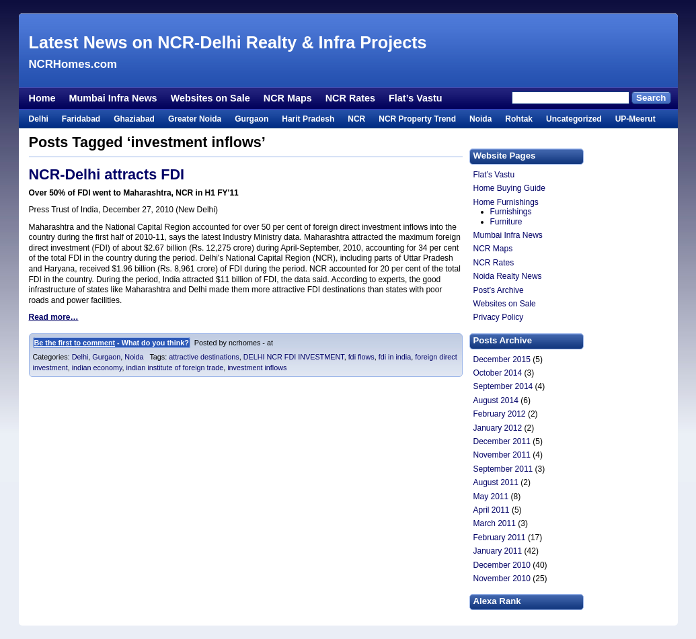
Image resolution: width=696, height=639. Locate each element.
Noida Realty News (507, 276)
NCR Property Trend (417, 119)
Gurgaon (251, 119)
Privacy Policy (498, 317)
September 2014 (503, 386)
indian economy (97, 368)
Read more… (54, 317)
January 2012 (498, 428)
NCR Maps (288, 98)
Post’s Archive (498, 290)
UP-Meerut (635, 119)
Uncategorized (574, 119)
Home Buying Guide (509, 188)
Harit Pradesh (308, 119)
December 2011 (502, 441)
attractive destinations (204, 357)
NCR (356, 119)
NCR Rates (350, 98)
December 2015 (502, 359)
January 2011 (498, 551)
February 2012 (499, 414)
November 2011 (502, 455)
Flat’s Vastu (415, 98)
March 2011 (494, 523)
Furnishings (511, 211)
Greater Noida (194, 119)
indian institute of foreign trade (175, 368)
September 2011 (503, 469)
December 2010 (502, 565)
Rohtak (519, 119)
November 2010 (502, 578)
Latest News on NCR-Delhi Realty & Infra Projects (228, 42)
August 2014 (495, 400)
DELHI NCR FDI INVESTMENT (293, 357)
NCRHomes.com (73, 64)
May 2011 (491, 496)
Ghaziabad (134, 119)
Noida (480, 119)
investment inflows (256, 368)
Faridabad (81, 119)
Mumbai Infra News (113, 98)
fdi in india (395, 357)
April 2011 (491, 510)
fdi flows (361, 357)
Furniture (506, 221)
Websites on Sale (210, 98)
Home (42, 98)
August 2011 (495, 482)
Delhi (38, 119)
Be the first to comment (75, 343)
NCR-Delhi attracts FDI (107, 174)
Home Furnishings (506, 202)
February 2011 (499, 537)
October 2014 (498, 373)
